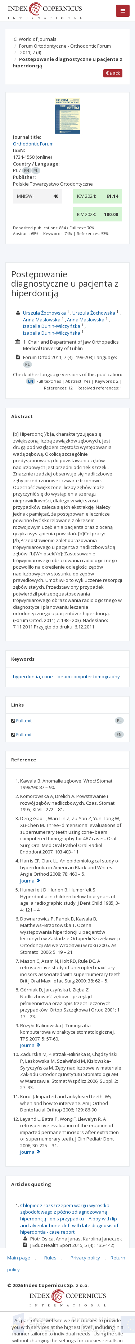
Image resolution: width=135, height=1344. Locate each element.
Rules (50, 1257)
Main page (18, 1257)
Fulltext (24, 720)
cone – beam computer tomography (81, 676)
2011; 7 (30, 52)
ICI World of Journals (35, 39)
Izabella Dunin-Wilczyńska (51, 326)
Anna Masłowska (41, 319)
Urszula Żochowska (44, 313)
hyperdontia (26, 676)
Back (112, 73)
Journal (30, 880)
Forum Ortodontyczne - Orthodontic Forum (65, 46)
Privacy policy (85, 1257)
